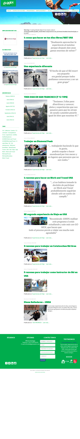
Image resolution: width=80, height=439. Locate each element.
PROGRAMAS (31, 10)
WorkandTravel (6, 153)
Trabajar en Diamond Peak (38, 141)
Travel (4, 149)
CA (3, 130)
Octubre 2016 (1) (10, 109)
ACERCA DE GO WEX (19, 10)
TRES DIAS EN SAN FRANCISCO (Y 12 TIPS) (45, 97)
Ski (12, 143)
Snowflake (5, 147)
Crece (3, 134)
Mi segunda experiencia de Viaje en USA (45, 214)
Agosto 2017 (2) (10, 106)
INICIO (9, 10)
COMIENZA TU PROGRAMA (61, 10)
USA (7, 149)
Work (3, 151)
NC (10, 143)
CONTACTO (75, 10)
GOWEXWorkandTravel (8, 141)
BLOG (50, 10)
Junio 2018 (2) (10, 103)
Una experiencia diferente (10, 70)
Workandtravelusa (7, 156)
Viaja (13, 149)
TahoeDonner (12, 147)
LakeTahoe (5, 143)
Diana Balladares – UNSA (37, 302)
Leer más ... (49, 58)
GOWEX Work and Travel (9, 139)
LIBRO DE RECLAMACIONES (40, 372)
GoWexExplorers (7, 137)
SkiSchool (12, 145)
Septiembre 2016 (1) (10, 113)
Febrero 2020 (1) (10, 96)
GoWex (15, 134)
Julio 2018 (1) (10, 99)
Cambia (13, 130)
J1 (16, 141)
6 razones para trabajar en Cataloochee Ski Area (50, 246)
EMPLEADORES (40, 10)
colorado (4, 132)
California (7, 130)
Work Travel (5, 158)
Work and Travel (10, 151)
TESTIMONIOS (36, 322)
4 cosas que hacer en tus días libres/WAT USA (10, 53)
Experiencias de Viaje (11, 67)
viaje (16, 149)
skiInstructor (5, 145)
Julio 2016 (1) (10, 116)
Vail (10, 149)
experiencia (9, 134)
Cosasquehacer (12, 132)
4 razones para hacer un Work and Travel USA (48, 178)
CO (16, 130)
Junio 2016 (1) (10, 119)
